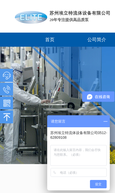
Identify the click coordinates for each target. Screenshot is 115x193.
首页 (50, 39)
